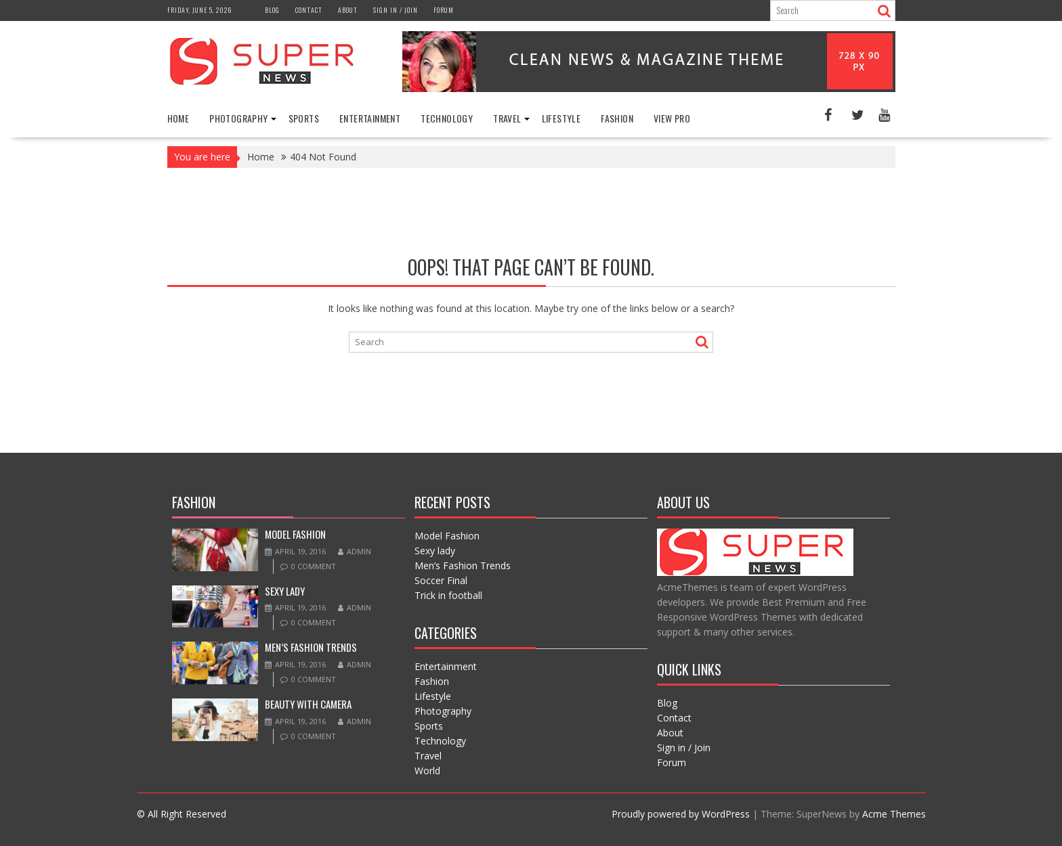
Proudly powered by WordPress (681, 813)
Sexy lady (285, 590)
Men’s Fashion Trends (311, 647)
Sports (304, 118)
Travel (507, 118)
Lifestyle (561, 118)
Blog (272, 10)
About (348, 10)
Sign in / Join (395, 10)
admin (354, 551)
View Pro (672, 118)
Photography (238, 118)
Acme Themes (894, 813)
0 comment (313, 566)
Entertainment (369, 118)
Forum (443, 10)
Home (178, 118)
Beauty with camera (308, 703)
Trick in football (448, 595)
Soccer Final (441, 580)
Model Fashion (295, 534)
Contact (308, 10)
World (427, 770)
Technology (447, 118)
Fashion (617, 118)
